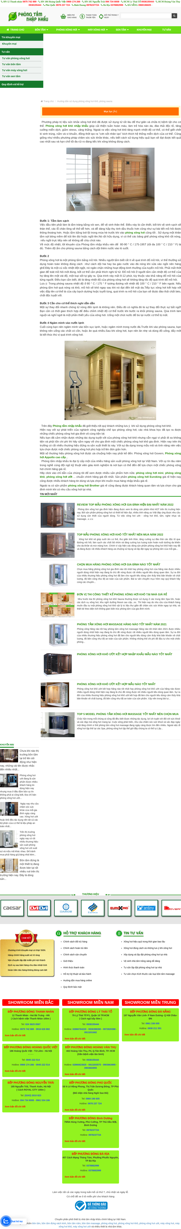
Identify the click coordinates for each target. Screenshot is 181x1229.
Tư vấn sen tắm (11, 76)
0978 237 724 (63, 5)
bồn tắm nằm (74, 1223)
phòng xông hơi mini (149, 473)
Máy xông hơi (96, 29)
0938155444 (147, 1)
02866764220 (79, 1029)
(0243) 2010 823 (33, 1095)
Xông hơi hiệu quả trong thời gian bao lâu (144, 941)
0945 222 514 (33, 1060)
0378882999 (117, 5)
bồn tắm (36, 1223)
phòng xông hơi (135, 232)
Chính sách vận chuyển (75, 954)
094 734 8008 (112, 1)
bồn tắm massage (91, 1223)
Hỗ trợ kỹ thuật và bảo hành (77, 974)
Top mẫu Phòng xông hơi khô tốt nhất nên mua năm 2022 (120, 534)
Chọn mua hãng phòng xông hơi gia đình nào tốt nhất (118, 564)
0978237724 (92, 5)
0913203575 (94, 1064)
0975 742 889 (29, 1)
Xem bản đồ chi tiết (15, 1035)
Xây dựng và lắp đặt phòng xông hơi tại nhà (145, 954)
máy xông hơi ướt (82, 1226)
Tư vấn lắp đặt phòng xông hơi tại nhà (143, 967)
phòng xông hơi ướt (59, 476)
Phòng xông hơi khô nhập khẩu (67, 125)
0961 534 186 (43, 1100)
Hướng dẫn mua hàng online (77, 980)
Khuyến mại (144, 29)
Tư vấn (166, 29)
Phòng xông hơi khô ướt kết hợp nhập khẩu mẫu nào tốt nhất (124, 654)
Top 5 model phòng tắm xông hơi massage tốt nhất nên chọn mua (128, 714)
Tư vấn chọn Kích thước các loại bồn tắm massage (149, 974)
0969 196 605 (93, 1098)
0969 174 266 (73, 1)
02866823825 (79, 1064)
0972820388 (109, 1029)
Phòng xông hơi (66, 29)
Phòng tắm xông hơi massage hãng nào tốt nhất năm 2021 (122, 624)
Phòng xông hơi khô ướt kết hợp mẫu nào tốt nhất (116, 684)
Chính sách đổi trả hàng (75, 941)
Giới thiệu (68, 961)
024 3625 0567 (32, 1024)
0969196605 (144, 5)
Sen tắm (121, 29)
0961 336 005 (152, 1023)
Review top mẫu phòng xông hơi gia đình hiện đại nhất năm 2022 (125, 504)
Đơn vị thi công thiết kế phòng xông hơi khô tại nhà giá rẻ (122, 594)
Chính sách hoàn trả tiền (75, 948)
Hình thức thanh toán (73, 967)
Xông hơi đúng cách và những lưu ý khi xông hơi (148, 948)
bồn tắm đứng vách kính (54, 1223)
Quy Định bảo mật (72, 987)
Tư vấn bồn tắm (11, 64)
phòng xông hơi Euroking (144, 476)
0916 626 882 (43, 1029)
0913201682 (90, 1032)
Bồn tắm (40, 29)
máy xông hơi (167, 1223)
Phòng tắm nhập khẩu (67, 425)
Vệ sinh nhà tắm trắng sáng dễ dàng (142, 961)
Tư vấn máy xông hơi (14, 70)
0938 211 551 (154, 1028)
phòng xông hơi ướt (149, 1223)
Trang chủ (14, 29)
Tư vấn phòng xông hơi (16, 58)
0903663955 (109, 1064)
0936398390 (94, 1029)
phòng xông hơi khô (128, 1223)
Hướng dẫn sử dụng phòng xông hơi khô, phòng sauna (84, 101)
